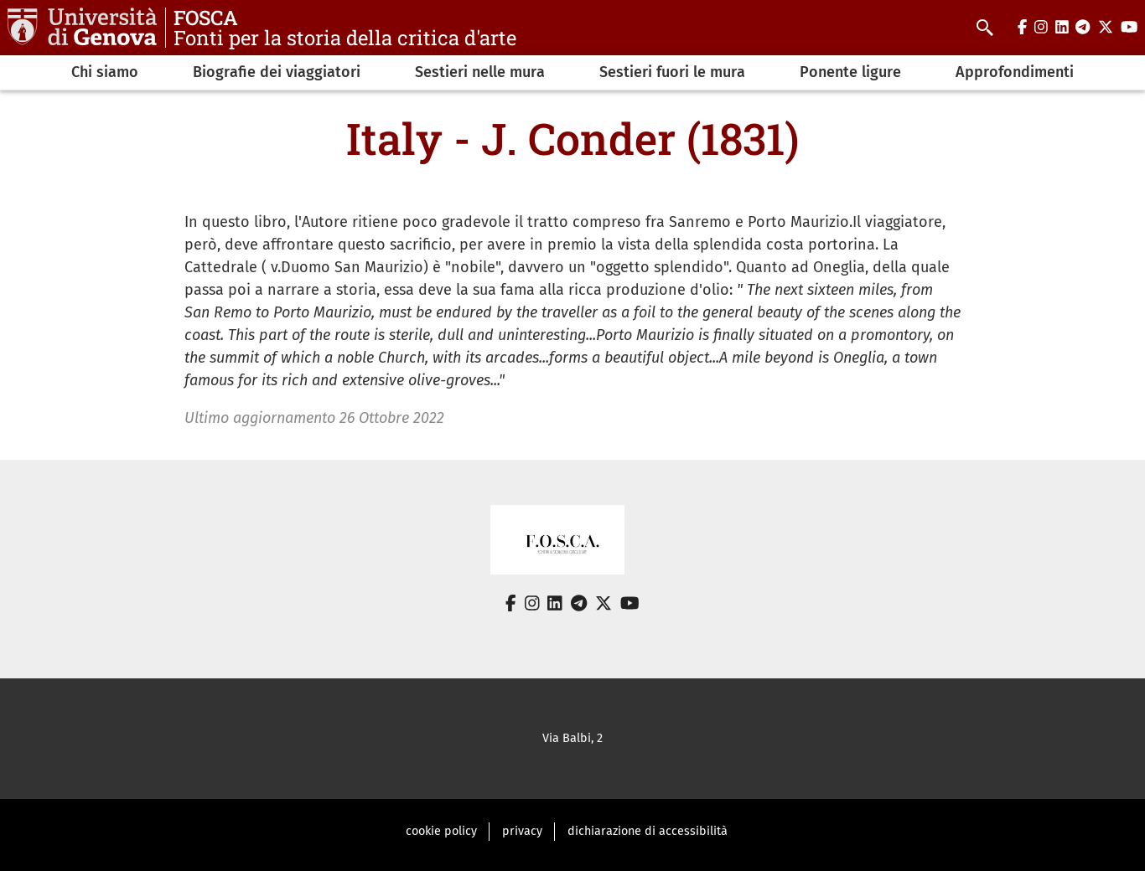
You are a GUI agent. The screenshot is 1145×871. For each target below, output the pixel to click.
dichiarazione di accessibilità (647, 831)
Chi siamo (104, 72)
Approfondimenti (1015, 72)
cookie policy (441, 831)
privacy (522, 831)
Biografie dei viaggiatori (276, 72)
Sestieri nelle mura (480, 72)
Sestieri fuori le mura (672, 72)
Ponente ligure (850, 72)
